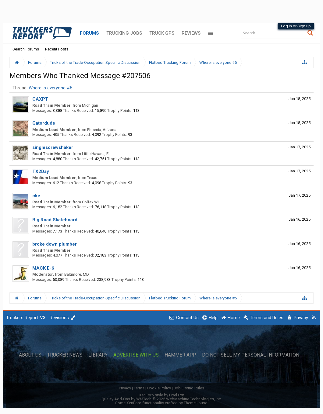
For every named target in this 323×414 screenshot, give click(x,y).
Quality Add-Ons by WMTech (161, 399)
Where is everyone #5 (50, 88)
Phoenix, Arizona (101, 129)
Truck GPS (161, 33)
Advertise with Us (136, 355)
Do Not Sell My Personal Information (250, 355)
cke (36, 195)
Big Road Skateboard (54, 220)
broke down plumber (54, 244)
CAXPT (40, 99)
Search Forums (25, 49)
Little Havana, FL (96, 153)
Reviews (191, 33)
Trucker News (65, 355)
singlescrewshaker (52, 147)
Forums (89, 33)
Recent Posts (56, 49)
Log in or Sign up (296, 26)
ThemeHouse (195, 403)
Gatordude (43, 123)
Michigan (90, 105)
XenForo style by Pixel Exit (161, 395)
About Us (30, 355)
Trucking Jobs (124, 33)
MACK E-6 (43, 268)
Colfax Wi (90, 202)
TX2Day (40, 171)
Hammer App (180, 355)
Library (98, 355)
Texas (92, 177)
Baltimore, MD (76, 274)
